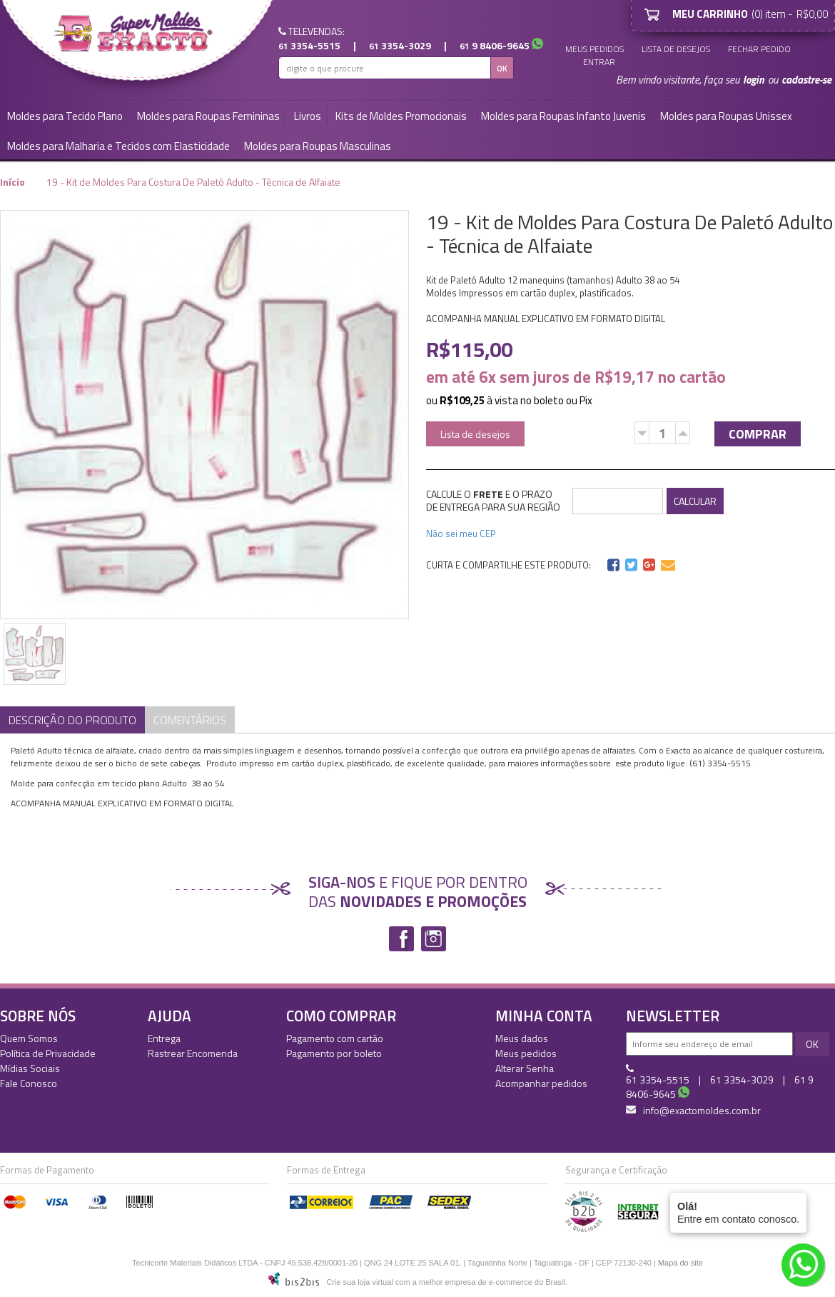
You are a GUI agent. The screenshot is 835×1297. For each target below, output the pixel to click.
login (753, 79)
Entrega (164, 1038)
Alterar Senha (524, 1068)
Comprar (757, 434)
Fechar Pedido (759, 49)
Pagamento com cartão (334, 1038)
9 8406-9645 (495, 45)
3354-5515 (309, 45)
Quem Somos (29, 1038)
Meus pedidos (594, 49)
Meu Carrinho (654, 14)
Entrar (599, 62)
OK (502, 68)
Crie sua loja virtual (359, 1282)
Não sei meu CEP (461, 533)
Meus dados (521, 1038)
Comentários (189, 719)
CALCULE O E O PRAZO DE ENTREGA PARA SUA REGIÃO (493, 500)
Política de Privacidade (48, 1053)
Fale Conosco (28, 1083)
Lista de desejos (676, 49)
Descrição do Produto (72, 719)
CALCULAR (695, 501)
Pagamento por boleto (334, 1053)
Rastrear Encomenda (193, 1053)
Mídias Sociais (30, 1068)
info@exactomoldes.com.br (693, 1110)
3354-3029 (400, 45)
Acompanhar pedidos (541, 1083)
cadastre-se (806, 79)
